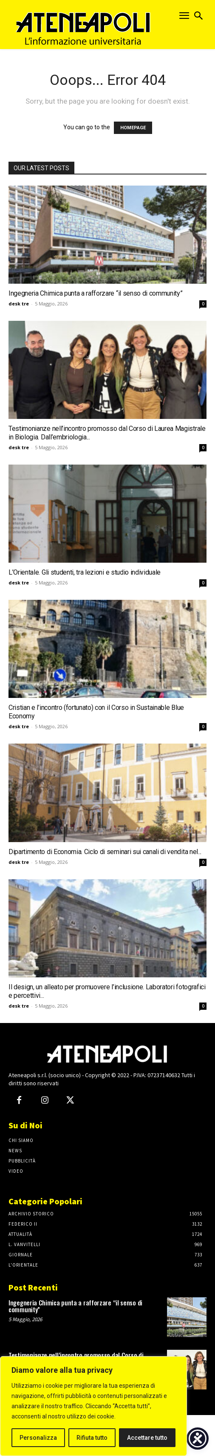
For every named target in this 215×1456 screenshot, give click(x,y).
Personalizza (38, 1437)
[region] (93, 1406)
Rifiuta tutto (92, 1437)
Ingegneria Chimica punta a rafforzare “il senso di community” (95, 293)
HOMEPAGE (133, 128)
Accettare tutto (147, 1437)
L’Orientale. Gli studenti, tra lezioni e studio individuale (84, 572)
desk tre (18, 303)
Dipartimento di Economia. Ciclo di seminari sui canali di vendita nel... (104, 852)
